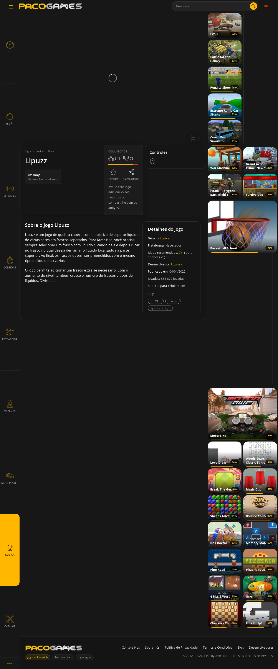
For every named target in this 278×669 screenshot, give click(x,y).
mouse (173, 301)
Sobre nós (152, 647)
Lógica (164, 238)
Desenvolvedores (261, 647)
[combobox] (215, 6)
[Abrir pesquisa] (253, 6)
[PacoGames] (53, 649)
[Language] (268, 6)
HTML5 (155, 301)
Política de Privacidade (181, 647)
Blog (240, 647)
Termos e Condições (217, 647)
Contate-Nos (131, 647)
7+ (180, 252)
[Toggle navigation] (11, 7)
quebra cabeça (160, 308)
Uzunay (176, 264)
